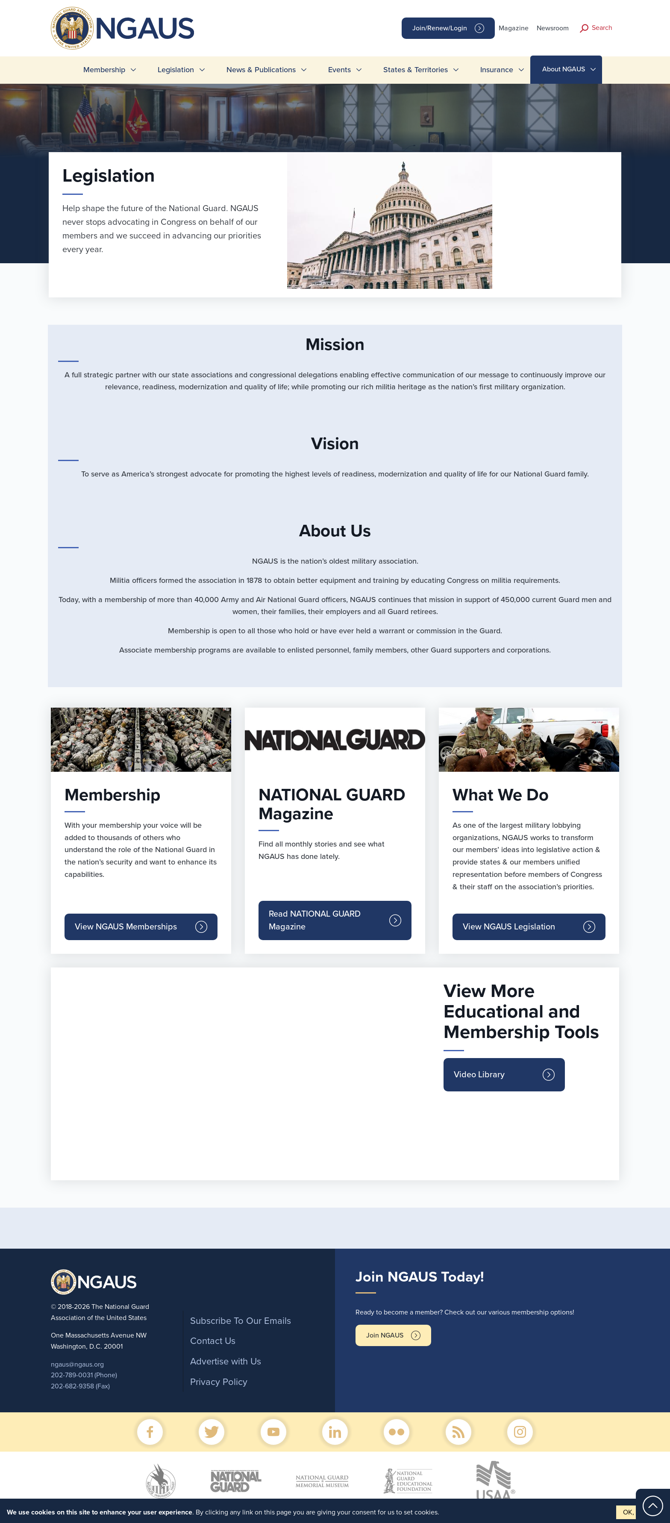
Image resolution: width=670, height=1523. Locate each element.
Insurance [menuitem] (496, 69)
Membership (112, 795)
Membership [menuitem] (104, 69)
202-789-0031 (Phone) (84, 1375)
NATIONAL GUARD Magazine (332, 804)
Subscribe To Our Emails (240, 1320)
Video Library (479, 1075)
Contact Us (212, 1341)
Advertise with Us (225, 1361)
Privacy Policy (218, 1382)
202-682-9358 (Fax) (80, 1386)
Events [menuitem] (339, 69)
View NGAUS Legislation (509, 927)
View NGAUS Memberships (126, 927)
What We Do (501, 795)
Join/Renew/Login (439, 28)
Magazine (514, 28)
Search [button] (602, 28)
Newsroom (553, 28)
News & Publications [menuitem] (261, 69)
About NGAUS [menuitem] (563, 69)
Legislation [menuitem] (176, 69)
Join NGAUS (384, 1335)
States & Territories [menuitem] (415, 69)
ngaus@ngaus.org (77, 1364)
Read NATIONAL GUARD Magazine (315, 920)
